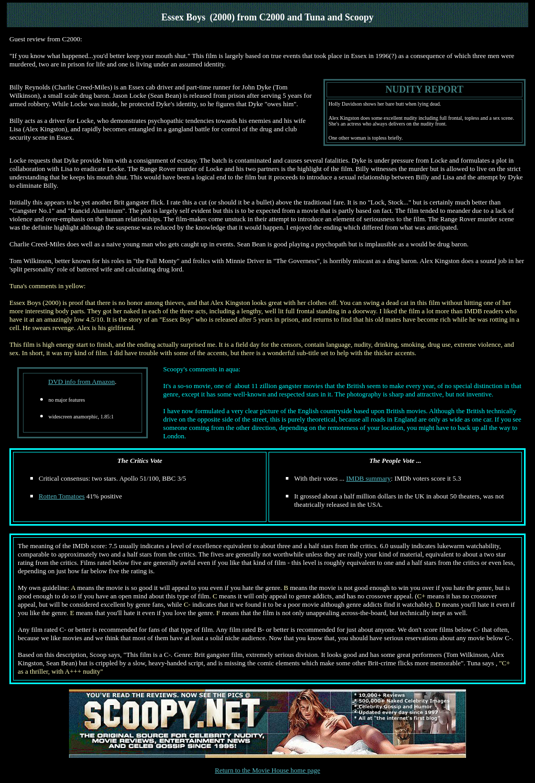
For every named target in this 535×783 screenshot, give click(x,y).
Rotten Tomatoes (62, 496)
